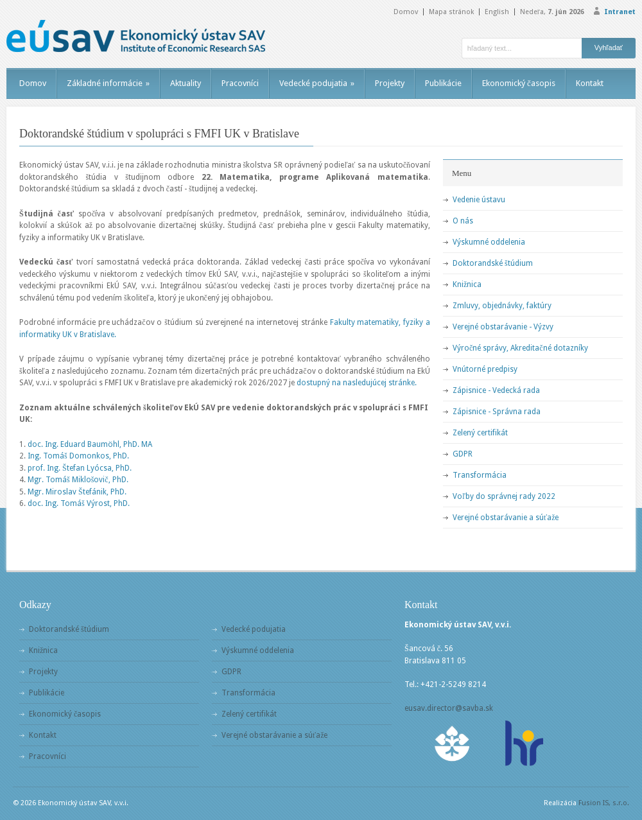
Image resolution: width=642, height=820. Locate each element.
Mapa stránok (451, 11)
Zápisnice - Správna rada (497, 411)
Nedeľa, (552, 11)
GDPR (463, 453)
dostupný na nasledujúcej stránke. (357, 382)
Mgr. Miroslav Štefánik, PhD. (77, 491)
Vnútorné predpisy (485, 369)
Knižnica (467, 284)
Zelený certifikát (480, 432)
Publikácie (443, 83)
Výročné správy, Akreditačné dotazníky (520, 348)
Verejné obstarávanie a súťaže (506, 517)
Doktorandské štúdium (493, 263)
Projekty (389, 83)
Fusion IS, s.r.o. (603, 803)
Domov (406, 11)
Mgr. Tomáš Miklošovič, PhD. (78, 479)
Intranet (620, 12)
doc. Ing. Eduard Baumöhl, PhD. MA (90, 444)
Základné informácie (108, 83)
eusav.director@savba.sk (448, 708)
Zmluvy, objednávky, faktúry (502, 305)
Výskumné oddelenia (489, 242)
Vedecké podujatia (316, 83)
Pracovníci (240, 83)
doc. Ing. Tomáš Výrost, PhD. (79, 503)
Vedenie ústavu (479, 199)
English (497, 11)
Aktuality (185, 83)
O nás (463, 220)
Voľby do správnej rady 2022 (504, 496)
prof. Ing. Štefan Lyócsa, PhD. (80, 468)
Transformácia (480, 475)
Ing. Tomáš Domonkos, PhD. (78, 455)
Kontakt (589, 83)
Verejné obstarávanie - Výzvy (503, 326)
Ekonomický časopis (518, 83)
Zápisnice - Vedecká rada (496, 390)
